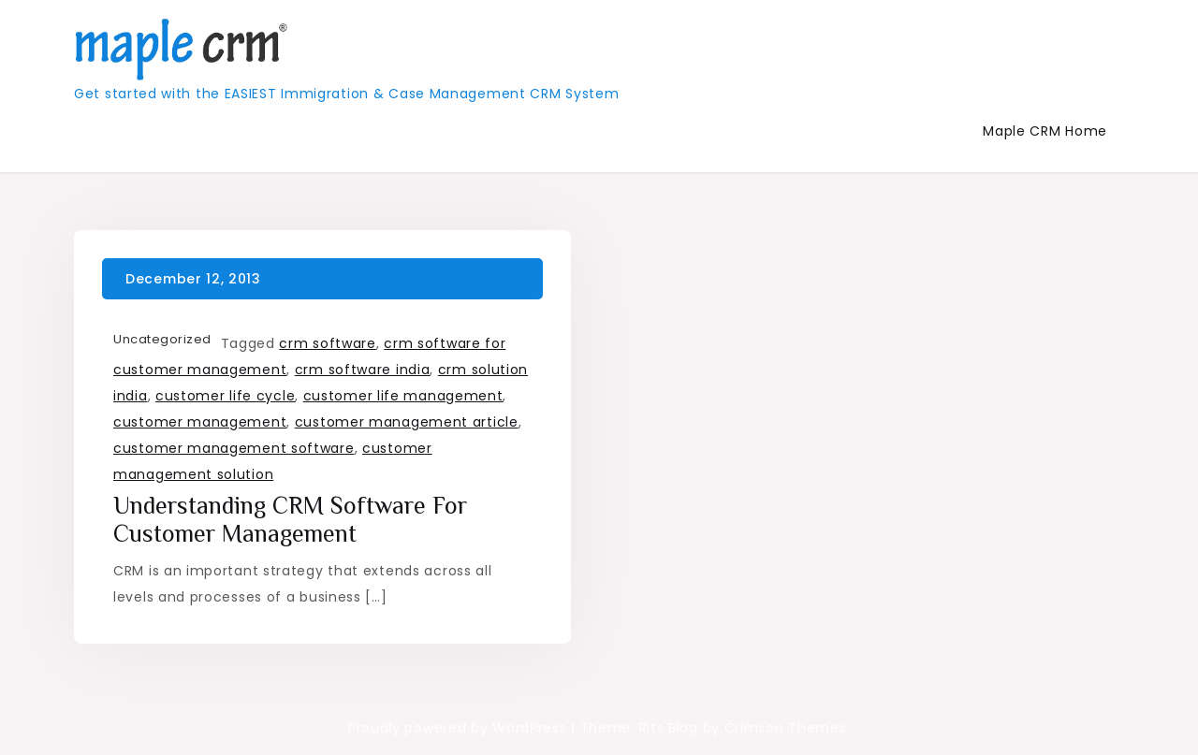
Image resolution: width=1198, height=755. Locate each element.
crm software (327, 343)
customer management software (234, 448)
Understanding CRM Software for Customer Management (290, 519)
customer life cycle (225, 395)
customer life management (403, 395)
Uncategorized (162, 339)
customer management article (407, 422)
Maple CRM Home (1045, 131)
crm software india (363, 369)
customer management (199, 422)
